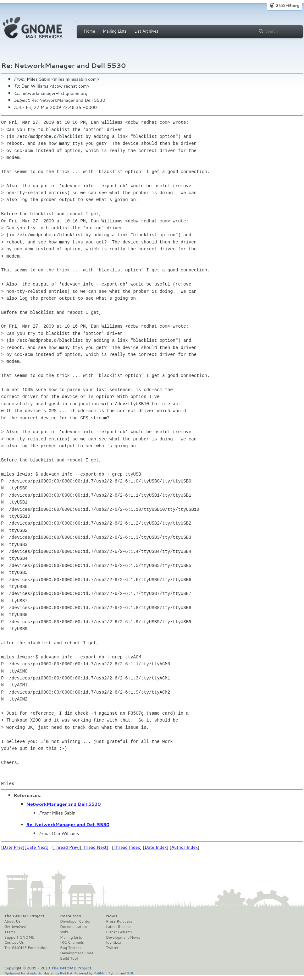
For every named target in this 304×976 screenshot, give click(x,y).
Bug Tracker (70, 947)
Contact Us (14, 942)
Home (89, 31)
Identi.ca (113, 942)
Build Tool (69, 958)
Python (113, 973)
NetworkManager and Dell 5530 (63, 804)
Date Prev (13, 847)
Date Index (156, 847)
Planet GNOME (119, 932)
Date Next (36, 847)
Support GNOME (19, 937)
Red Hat (66, 973)
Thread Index (126, 847)
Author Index (184, 847)
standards (33, 973)
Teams (10, 932)
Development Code (76, 953)
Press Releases (119, 921)
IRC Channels (72, 942)
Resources (70, 916)
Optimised (12, 973)
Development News (123, 937)
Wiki (64, 932)
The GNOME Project (24, 916)
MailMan (100, 973)
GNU (131, 973)
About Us (12, 921)
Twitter (112, 947)
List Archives (146, 31)
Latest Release (118, 926)
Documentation (73, 926)
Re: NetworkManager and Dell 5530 (67, 824)
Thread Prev (66, 847)
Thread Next (94, 847)
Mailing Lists (115, 31)
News (111, 916)
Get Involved (15, 926)
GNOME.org (287, 5)
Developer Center (75, 921)
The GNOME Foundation (26, 947)
